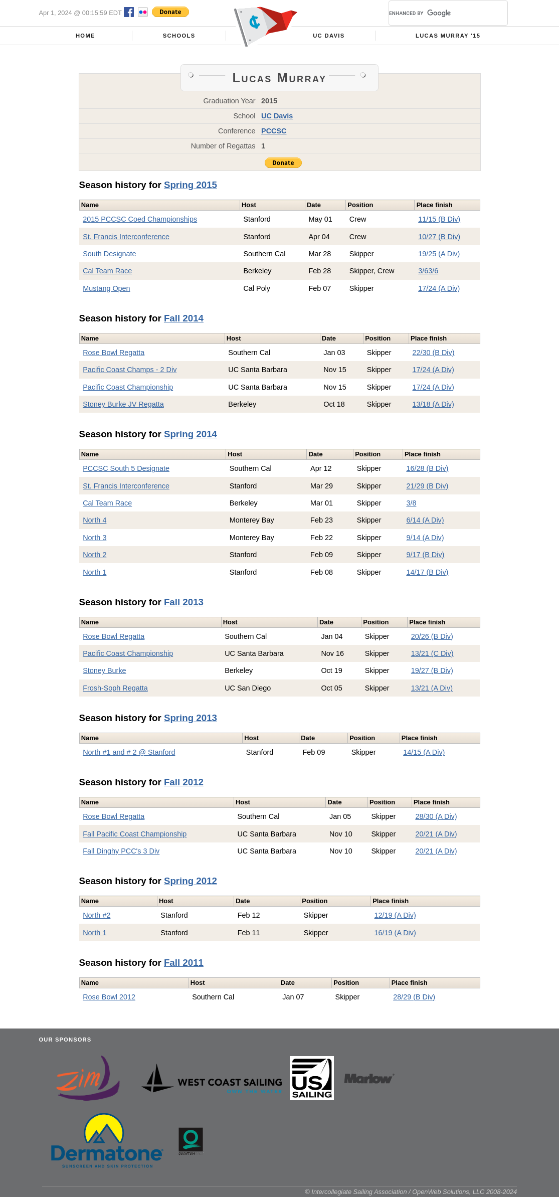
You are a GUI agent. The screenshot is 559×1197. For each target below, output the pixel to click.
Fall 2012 (184, 782)
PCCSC (273, 131)
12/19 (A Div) (395, 915)
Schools (179, 36)
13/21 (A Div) (432, 688)
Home (85, 36)
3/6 (423, 271)
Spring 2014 (190, 434)
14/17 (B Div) (427, 572)
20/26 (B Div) (432, 636)
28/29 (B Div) (414, 997)
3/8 (411, 503)
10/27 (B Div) (439, 237)
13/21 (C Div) (432, 653)
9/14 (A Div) (425, 538)
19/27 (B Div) (432, 670)
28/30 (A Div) (436, 816)
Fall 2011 (184, 962)
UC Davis (328, 36)
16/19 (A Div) (395, 933)
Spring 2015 (190, 185)
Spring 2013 (190, 718)
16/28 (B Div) (427, 468)
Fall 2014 (184, 318)
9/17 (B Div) (425, 555)
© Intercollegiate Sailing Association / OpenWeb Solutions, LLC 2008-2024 (411, 1191)
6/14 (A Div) (425, 520)
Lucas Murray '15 (448, 36)
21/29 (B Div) (427, 486)
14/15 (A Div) (424, 752)
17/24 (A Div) (439, 288)
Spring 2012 (190, 881)
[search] (436, 13)
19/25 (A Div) (439, 254)
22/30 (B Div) (434, 353)
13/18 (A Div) (433, 404)
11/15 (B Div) (439, 219)
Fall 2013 (184, 602)
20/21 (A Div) (436, 834)
